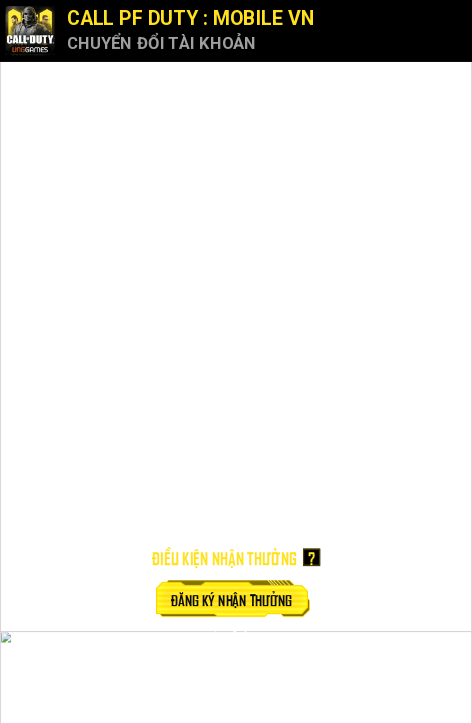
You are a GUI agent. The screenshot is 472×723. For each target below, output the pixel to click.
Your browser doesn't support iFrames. (236, 361)
